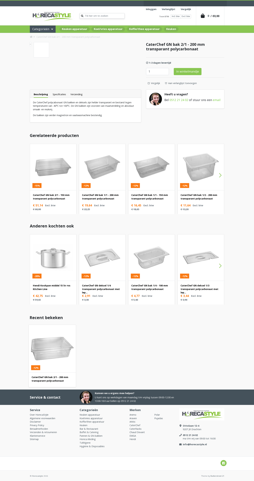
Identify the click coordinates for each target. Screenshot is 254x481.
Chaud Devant (137, 432)
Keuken (171, 29)
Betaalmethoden (39, 428)
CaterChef (135, 425)
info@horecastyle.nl (195, 444)
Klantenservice (37, 435)
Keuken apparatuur (74, 29)
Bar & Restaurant (89, 428)
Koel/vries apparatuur (108, 29)
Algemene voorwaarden (42, 418)
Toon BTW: (164, 16)
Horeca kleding (88, 439)
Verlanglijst (168, 9)
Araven (133, 418)
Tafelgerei (85, 442)
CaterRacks (136, 428)
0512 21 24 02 (179, 100)
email (216, 100)
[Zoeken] (102, 16)
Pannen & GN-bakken (91, 435)
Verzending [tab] (77, 94)
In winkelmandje (187, 71)
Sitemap (34, 439)
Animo (133, 414)
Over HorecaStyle (39, 414)
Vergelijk (186, 9)
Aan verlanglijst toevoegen (181, 83)
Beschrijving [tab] (41, 94)
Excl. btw (186, 16)
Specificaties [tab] (59, 94)
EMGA (133, 435)
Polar (157, 414)
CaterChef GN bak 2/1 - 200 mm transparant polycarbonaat (68, 36)
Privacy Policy (37, 425)
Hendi (133, 439)
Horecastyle (37, 476)
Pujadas (158, 418)
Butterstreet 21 (217, 476)
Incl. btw (176, 16)
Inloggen (151, 9)
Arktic (133, 421)
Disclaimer (35, 421)
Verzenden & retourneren (43, 432)
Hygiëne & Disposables (92, 446)
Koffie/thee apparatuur (144, 29)
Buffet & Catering (89, 432)
